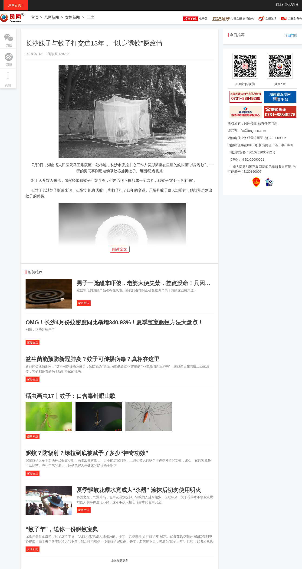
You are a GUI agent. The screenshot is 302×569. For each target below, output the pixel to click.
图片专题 (32, 436)
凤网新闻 (51, 17)
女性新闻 (72, 17)
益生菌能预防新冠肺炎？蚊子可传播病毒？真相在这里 (92, 359)
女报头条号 (295, 18)
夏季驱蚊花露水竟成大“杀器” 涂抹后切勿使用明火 (139, 490)
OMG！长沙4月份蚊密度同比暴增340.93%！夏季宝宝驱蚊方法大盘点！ (114, 322)
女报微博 (270, 18)
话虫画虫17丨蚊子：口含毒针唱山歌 (70, 396)
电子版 (193, 18)
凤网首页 (15, 5)
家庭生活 (83, 303)
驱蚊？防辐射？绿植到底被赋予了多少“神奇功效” (87, 453)
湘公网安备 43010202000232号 (252, 152)
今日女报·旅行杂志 (233, 18)
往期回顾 (290, 36)
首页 (35, 17)
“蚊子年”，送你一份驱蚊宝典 (62, 529)
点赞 (8, 77)
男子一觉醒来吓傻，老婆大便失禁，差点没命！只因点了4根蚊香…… (162, 283)
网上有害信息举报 (287, 4)
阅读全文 (119, 249)
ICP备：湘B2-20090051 (247, 159)
